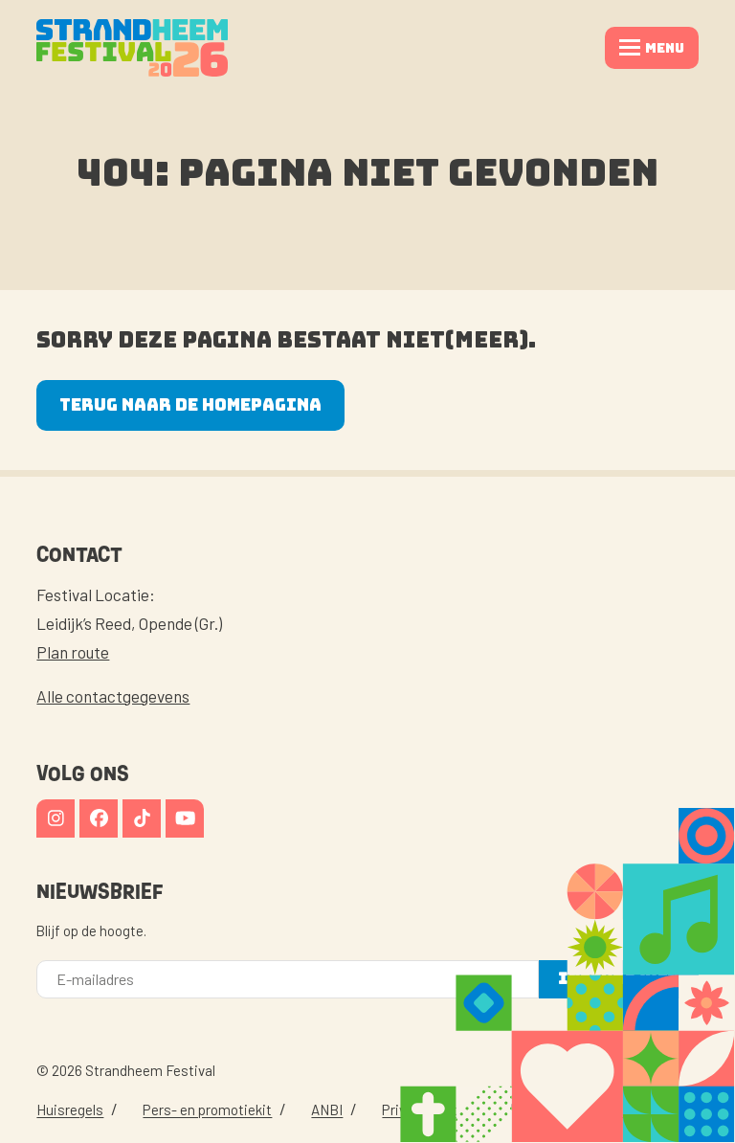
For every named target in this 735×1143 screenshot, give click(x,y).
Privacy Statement (441, 1109)
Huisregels (69, 1109)
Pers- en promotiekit (207, 1109)
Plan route (72, 651)
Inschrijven (618, 979)
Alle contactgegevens (112, 696)
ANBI (327, 1109)
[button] (652, 48)
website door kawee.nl (608, 1109)
